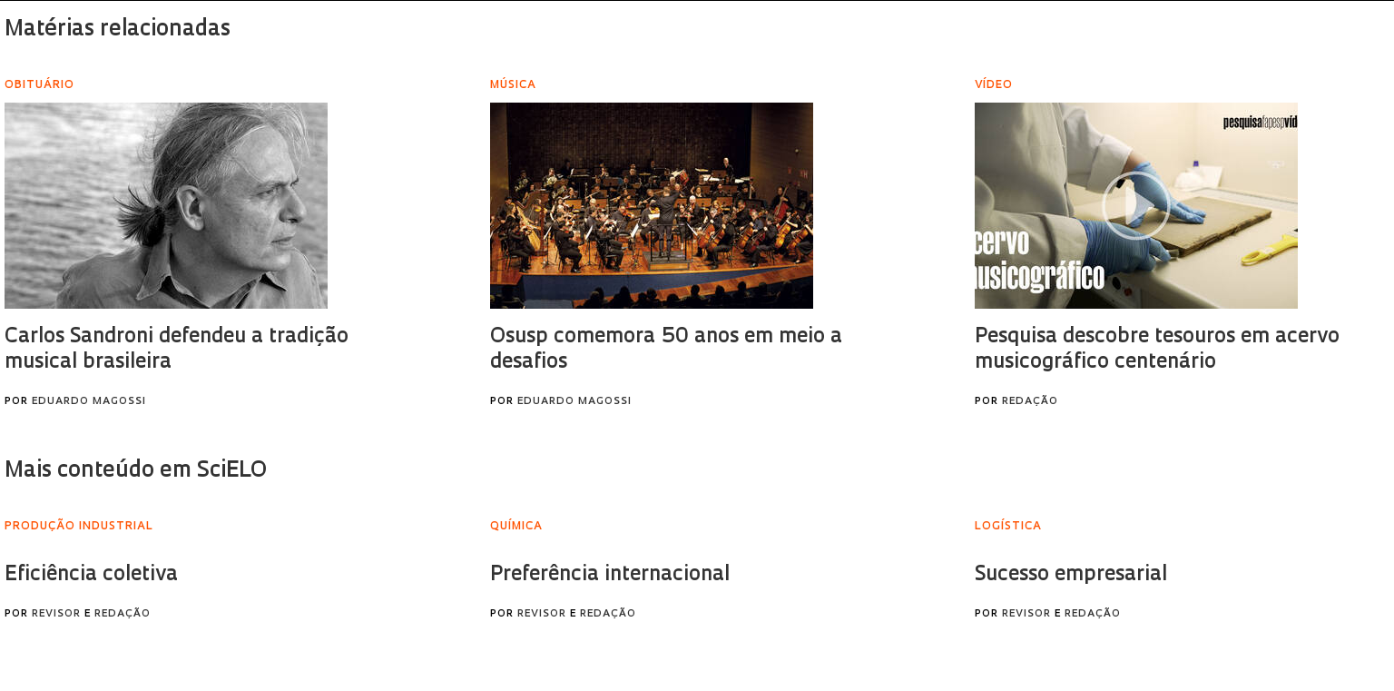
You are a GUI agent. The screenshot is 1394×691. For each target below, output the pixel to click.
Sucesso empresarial (1071, 575)
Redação (1030, 402)
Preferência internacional (610, 575)
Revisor (56, 614)
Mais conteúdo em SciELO (136, 471)
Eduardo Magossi (89, 402)
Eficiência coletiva (91, 575)
